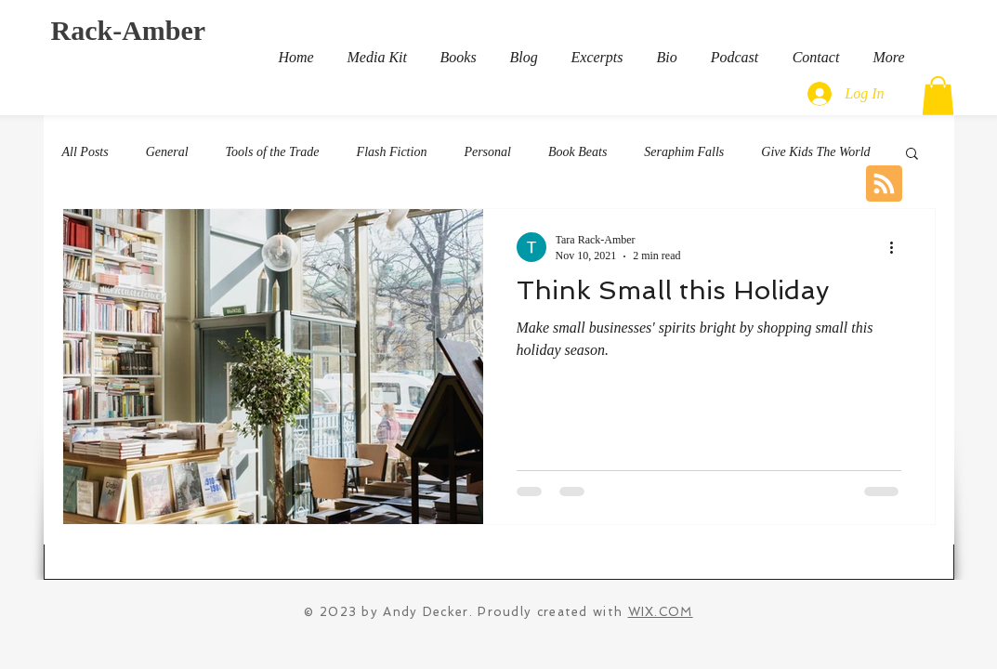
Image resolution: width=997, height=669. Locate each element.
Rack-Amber (128, 30)
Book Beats (577, 152)
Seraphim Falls (684, 152)
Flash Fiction (392, 152)
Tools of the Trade (273, 152)
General (167, 152)
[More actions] (898, 247)
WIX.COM (660, 612)
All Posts (85, 152)
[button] (938, 95)
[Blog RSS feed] (884, 184)
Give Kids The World (815, 152)
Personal (487, 152)
